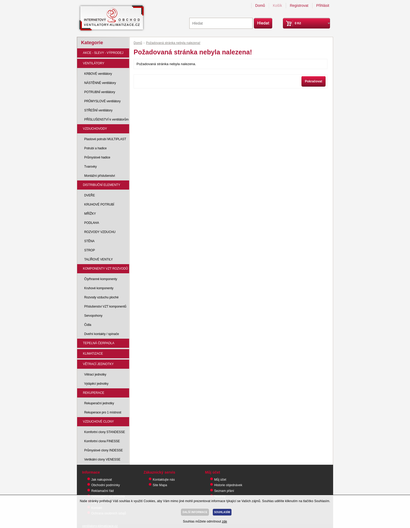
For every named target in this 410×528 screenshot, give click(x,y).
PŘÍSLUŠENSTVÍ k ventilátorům (106, 119)
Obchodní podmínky (105, 485)
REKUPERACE (93, 393)
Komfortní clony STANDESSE (104, 432)
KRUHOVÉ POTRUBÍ (99, 204)
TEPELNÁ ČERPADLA (98, 343)
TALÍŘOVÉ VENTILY (98, 259)
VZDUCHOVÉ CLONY (98, 421)
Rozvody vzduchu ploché (101, 297)
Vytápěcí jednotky (96, 383)
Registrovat (299, 5)
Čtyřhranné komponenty (100, 279)
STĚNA (89, 241)
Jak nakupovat (101, 479)
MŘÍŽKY (90, 213)
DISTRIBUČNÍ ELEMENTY (101, 185)
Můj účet (220, 479)
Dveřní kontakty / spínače (101, 334)
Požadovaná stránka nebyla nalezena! (173, 43)
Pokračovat (313, 81)
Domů (260, 5)
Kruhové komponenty (98, 288)
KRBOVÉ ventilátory (98, 74)
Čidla (87, 325)
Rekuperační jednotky (99, 403)
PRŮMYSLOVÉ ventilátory (102, 101)
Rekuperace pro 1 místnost (102, 412)
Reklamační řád (102, 491)
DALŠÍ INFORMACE (195, 512)
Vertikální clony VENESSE (102, 459)
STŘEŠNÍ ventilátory (98, 110)
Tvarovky (90, 166)
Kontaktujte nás (164, 479)
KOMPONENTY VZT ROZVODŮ (105, 268)
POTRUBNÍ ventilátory (99, 92)
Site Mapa (160, 485)
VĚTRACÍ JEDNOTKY (98, 364)
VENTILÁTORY (93, 63)
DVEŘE (89, 195)
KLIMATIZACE (93, 353)
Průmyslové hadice (97, 157)
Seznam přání (224, 491)
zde (224, 521)
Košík (277, 5)
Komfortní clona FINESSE (102, 441)
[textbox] (221, 23)
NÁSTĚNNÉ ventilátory (100, 83)
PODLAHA (91, 223)
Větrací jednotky (95, 374)
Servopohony (93, 315)
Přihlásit (322, 5)
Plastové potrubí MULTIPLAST (105, 139)
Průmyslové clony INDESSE (103, 450)
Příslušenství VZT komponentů (105, 306)
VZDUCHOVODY (95, 128)
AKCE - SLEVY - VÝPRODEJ (103, 53)
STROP (89, 250)
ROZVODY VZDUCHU (100, 232)
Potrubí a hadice (95, 148)
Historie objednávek (228, 485)
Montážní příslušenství (99, 176)
